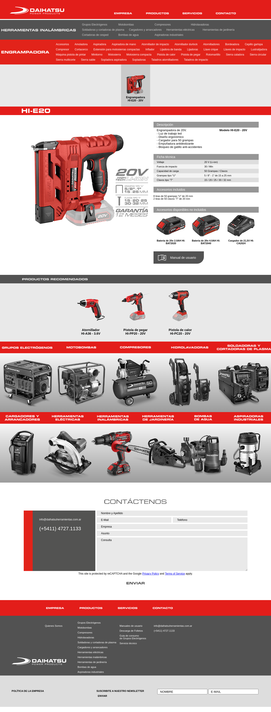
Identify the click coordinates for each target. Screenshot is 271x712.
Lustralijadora (259, 49)
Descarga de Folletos (129, 630)
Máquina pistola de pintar (71, 54)
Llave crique (211, 49)
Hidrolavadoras (200, 24)
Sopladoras (139, 59)
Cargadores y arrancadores (145, 29)
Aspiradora (99, 44)
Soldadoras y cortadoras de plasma (103, 29)
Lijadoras (192, 49)
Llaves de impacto (234, 49)
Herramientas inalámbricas (91, 657)
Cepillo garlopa (254, 44)
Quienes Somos (53, 625)
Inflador (149, 49)
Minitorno (97, 54)
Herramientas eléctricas (180, 29)
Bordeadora (232, 44)
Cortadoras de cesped (95, 34)
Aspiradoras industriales (169, 34)
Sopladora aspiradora (114, 59)
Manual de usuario (183, 257)
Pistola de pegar (191, 54)
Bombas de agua (128, 34)
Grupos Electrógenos (94, 24)
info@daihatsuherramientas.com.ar (60, 519)
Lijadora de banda (170, 49)
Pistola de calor (166, 54)
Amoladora (81, 44)
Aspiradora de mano (124, 44)
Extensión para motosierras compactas (117, 49)
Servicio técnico (128, 643)
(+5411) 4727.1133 (164, 630)
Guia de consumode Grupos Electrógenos (129, 637)
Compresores (163, 24)
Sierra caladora (235, 54)
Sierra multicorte (65, 59)
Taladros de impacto (196, 59)
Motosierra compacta (139, 54)
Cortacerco (81, 49)
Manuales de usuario (129, 625)
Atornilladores (211, 44)
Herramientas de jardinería (219, 29)
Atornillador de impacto (155, 44)
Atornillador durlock (186, 44)
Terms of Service (175, 573)
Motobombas (126, 24)
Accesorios (62, 44)
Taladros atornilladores (164, 59)
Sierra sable (88, 59)
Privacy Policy (150, 573)
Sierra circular (258, 54)
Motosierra (114, 54)
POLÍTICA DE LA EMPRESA (28, 691)
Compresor (62, 49)
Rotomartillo (213, 54)
